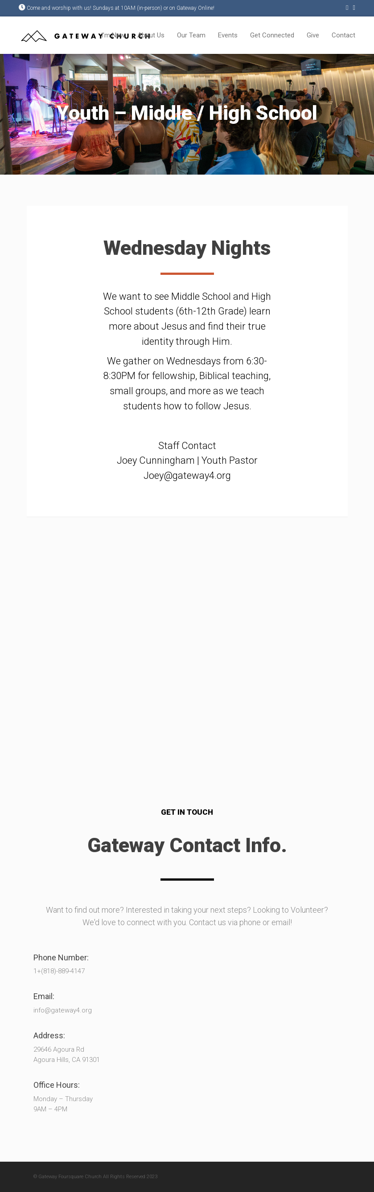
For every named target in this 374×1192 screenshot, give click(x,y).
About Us (150, 35)
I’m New (113, 35)
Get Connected (272, 35)
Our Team (191, 35)
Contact (343, 35)
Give (313, 35)
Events (228, 35)
